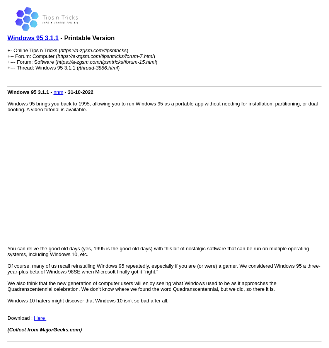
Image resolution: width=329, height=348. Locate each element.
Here (40, 318)
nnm (58, 92)
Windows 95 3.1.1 (32, 38)
